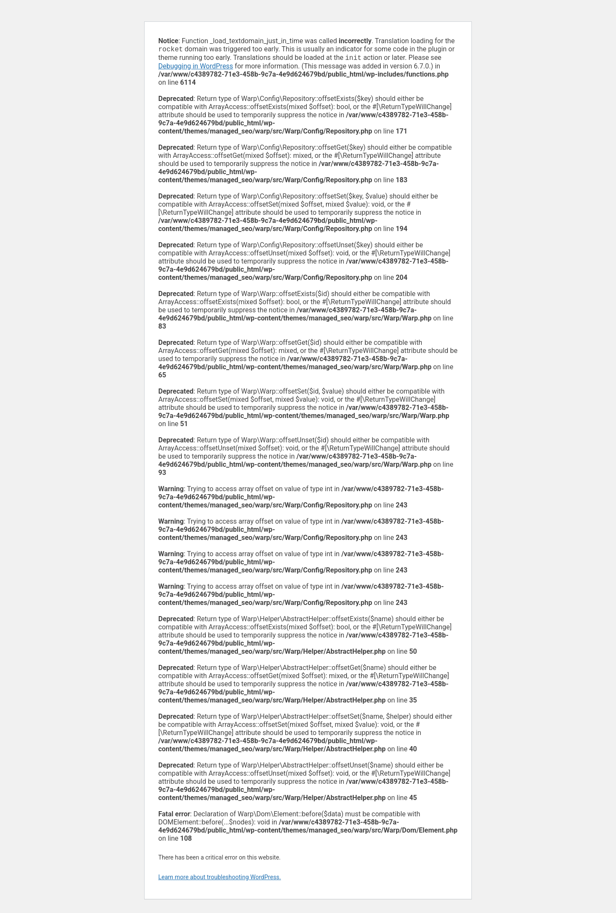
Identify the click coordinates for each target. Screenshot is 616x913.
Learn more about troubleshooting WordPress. (219, 878)
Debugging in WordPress (195, 68)
